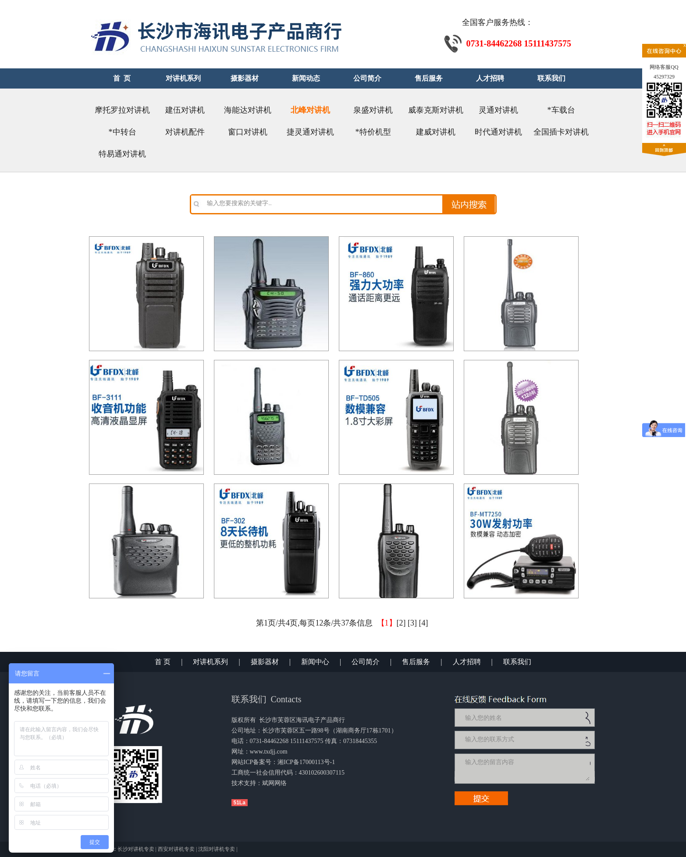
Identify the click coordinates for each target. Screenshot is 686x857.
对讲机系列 (210, 661)
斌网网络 (274, 783)
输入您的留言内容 (526, 768)
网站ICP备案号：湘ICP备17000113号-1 (283, 762)
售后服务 (416, 661)
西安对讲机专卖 (176, 849)
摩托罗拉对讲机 (122, 110)
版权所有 (243, 720)
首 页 (163, 661)
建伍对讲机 (185, 110)
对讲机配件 (185, 132)
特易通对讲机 (122, 153)
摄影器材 (265, 661)
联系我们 (517, 661)
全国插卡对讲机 (561, 132)
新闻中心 (315, 661)
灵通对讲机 (498, 110)
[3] (412, 623)
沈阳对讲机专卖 (216, 849)
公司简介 (366, 661)
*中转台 (122, 132)
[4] (423, 623)
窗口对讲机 (247, 132)
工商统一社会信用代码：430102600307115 (288, 772)
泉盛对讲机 (373, 110)
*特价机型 (373, 132)
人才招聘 (467, 661)
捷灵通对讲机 (310, 132)
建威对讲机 (435, 132)
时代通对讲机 (498, 132)
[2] (401, 623)
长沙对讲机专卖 (135, 849)
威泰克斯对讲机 (435, 110)
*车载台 (561, 110)
